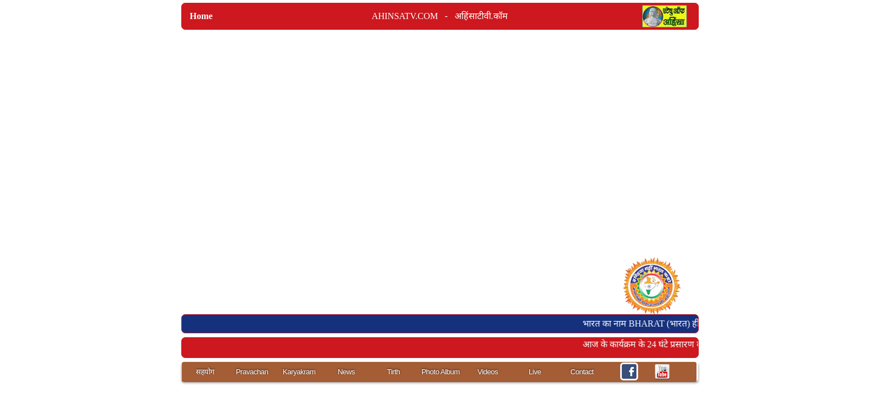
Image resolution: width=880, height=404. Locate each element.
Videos (488, 372)
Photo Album (440, 372)
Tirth (393, 372)
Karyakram (299, 372)
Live (535, 372)
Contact (581, 372)
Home (201, 16)
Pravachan (252, 372)
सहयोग (205, 372)
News (346, 372)
